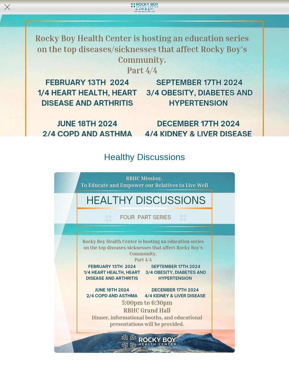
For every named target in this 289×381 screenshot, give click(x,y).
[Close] (7, 7)
